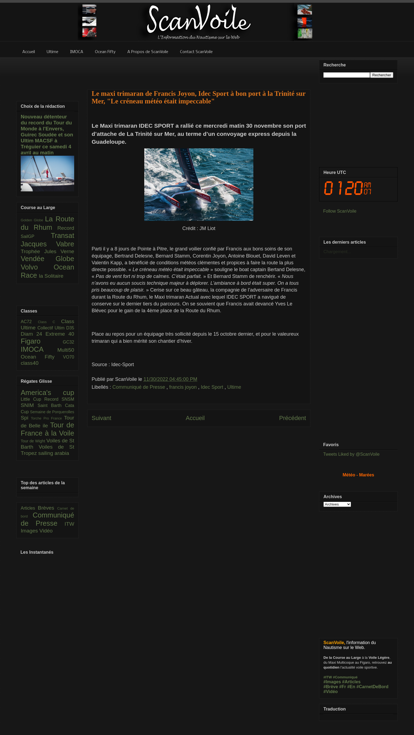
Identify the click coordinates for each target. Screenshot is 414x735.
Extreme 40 (60, 334)
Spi (26, 418)
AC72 (29, 321)
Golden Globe (33, 220)
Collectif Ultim (51, 328)
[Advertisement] (199, 70)
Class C (49, 322)
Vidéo (46, 531)
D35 (70, 328)
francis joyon (183, 387)
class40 (29, 363)
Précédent (292, 418)
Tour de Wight (33, 441)
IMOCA (39, 349)
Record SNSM (59, 399)
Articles (29, 508)
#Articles (351, 681)
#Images (332, 681)
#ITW (327, 677)
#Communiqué (345, 677)
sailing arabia (53, 453)
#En (351, 686)
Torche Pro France (47, 418)
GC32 (68, 342)
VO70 (68, 357)
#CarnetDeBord (372, 686)
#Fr (342, 686)
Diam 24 (33, 334)
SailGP (36, 236)
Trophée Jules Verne (47, 251)
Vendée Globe (47, 258)
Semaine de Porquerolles (52, 412)
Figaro (42, 341)
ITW (69, 524)
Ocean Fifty (42, 357)
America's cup (47, 392)
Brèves (47, 508)
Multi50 (65, 350)
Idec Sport (212, 387)
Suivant (101, 418)
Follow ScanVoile (339, 211)
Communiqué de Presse (139, 387)
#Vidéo (330, 691)
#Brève (330, 686)
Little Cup (32, 399)
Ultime (234, 387)
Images (30, 531)
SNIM (29, 405)
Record (65, 228)
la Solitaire (51, 276)
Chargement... (337, 251)
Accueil (195, 418)
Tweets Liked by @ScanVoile (351, 454)
